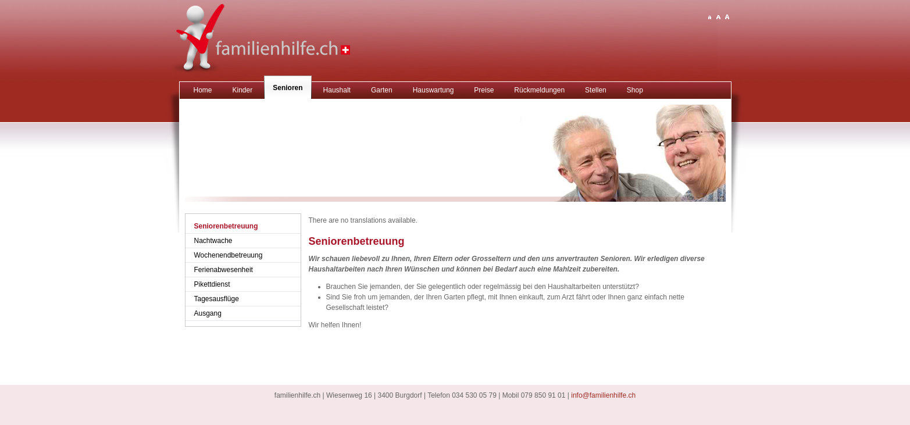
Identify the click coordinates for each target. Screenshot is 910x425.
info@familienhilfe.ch (603, 395)
